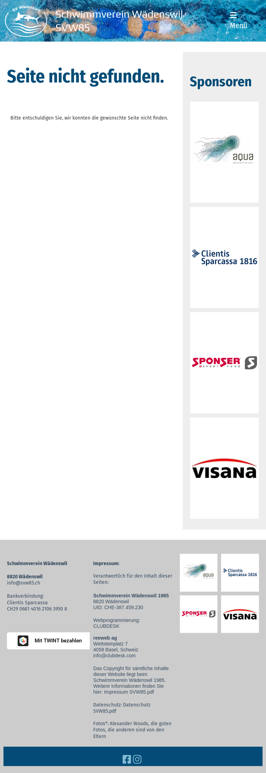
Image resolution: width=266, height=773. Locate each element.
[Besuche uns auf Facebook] (127, 759)
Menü (239, 20)
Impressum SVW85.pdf (129, 692)
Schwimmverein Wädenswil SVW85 (119, 21)
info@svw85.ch (23, 583)
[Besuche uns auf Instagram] (137, 759)
